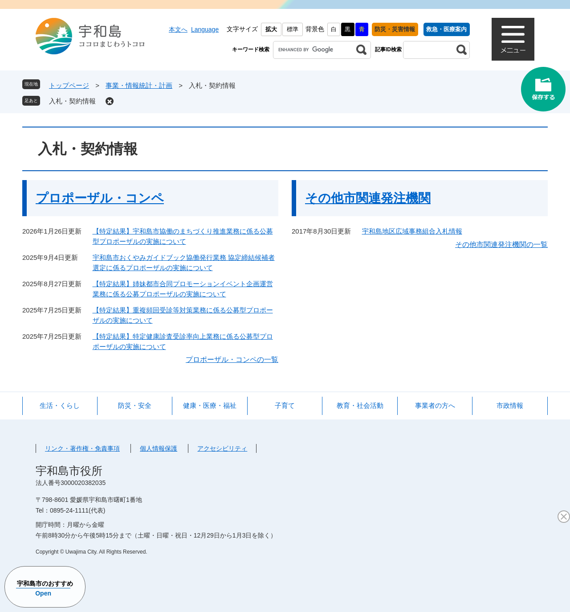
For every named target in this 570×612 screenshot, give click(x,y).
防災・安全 (134, 405)
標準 (292, 29)
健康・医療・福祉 (209, 405)
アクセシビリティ (222, 448)
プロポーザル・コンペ (100, 198)
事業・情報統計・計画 (139, 85)
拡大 (271, 29)
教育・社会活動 (360, 405)
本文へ (178, 29)
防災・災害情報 (395, 29)
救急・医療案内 (446, 29)
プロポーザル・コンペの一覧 (232, 359)
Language (205, 29)
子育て (285, 405)
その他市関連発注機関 (368, 198)
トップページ (69, 85)
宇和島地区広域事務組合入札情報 (412, 231)
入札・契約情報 (72, 101)
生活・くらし (60, 405)
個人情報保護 (158, 448)
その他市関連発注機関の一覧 (501, 244)
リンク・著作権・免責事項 (82, 448)
